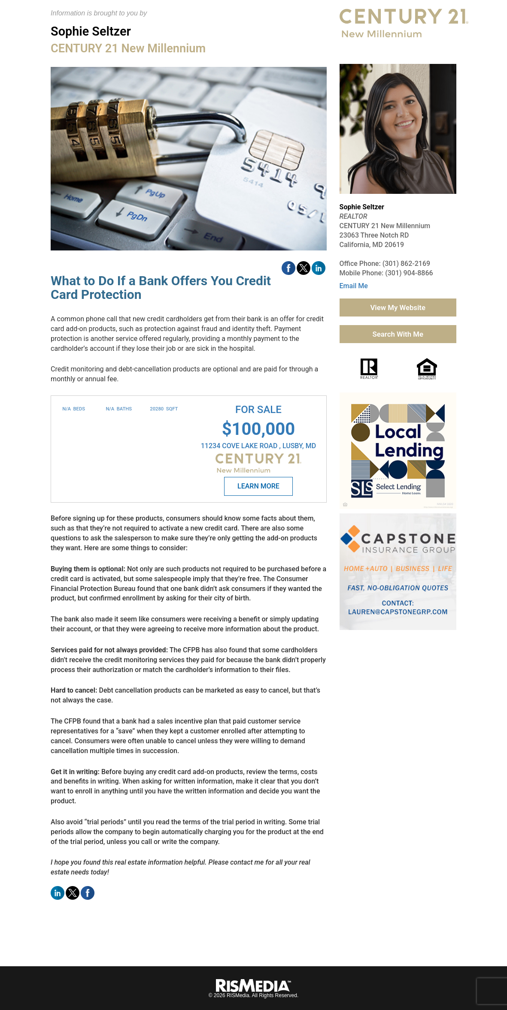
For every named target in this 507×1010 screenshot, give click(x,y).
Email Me (354, 286)
